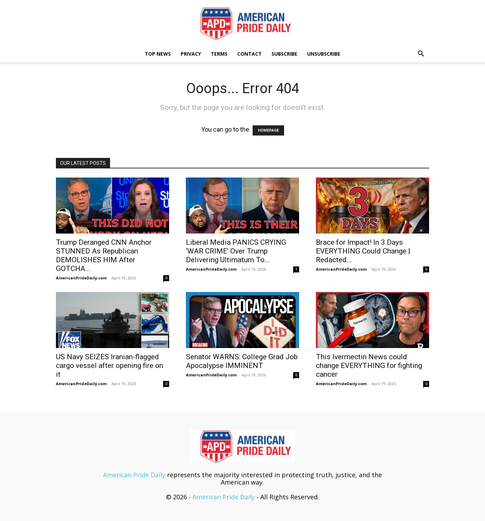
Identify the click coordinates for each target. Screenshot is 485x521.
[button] (420, 54)
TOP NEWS (158, 53)
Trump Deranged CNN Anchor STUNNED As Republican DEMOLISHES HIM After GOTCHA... (104, 255)
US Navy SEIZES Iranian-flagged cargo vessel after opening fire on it (109, 365)
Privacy (191, 53)
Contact (249, 53)
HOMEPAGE (268, 130)
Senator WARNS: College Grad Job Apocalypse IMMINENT (242, 361)
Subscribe (284, 53)
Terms (219, 53)
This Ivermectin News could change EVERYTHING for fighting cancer (369, 365)
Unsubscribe (323, 53)
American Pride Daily (134, 475)
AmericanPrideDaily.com (81, 277)
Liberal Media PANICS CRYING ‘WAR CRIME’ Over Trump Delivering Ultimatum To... (236, 251)
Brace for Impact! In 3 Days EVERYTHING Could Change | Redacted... (363, 251)
